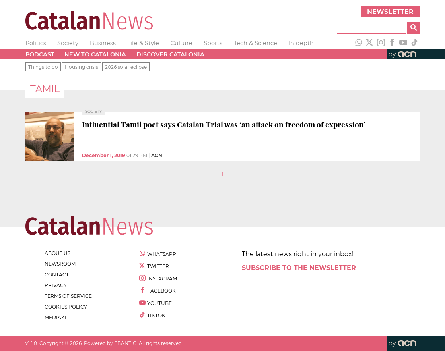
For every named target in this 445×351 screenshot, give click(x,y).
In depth (301, 43)
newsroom (60, 264)
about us (57, 253)
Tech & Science (255, 43)
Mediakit (57, 317)
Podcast (39, 54)
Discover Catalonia (170, 54)
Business (103, 43)
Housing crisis (81, 67)
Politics (35, 43)
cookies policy (66, 307)
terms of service (68, 296)
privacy (56, 285)
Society (67, 43)
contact (57, 275)
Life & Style (143, 43)
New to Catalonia (95, 54)
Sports (213, 43)
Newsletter (390, 11)
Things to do (43, 67)
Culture (181, 43)
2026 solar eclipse (126, 67)
